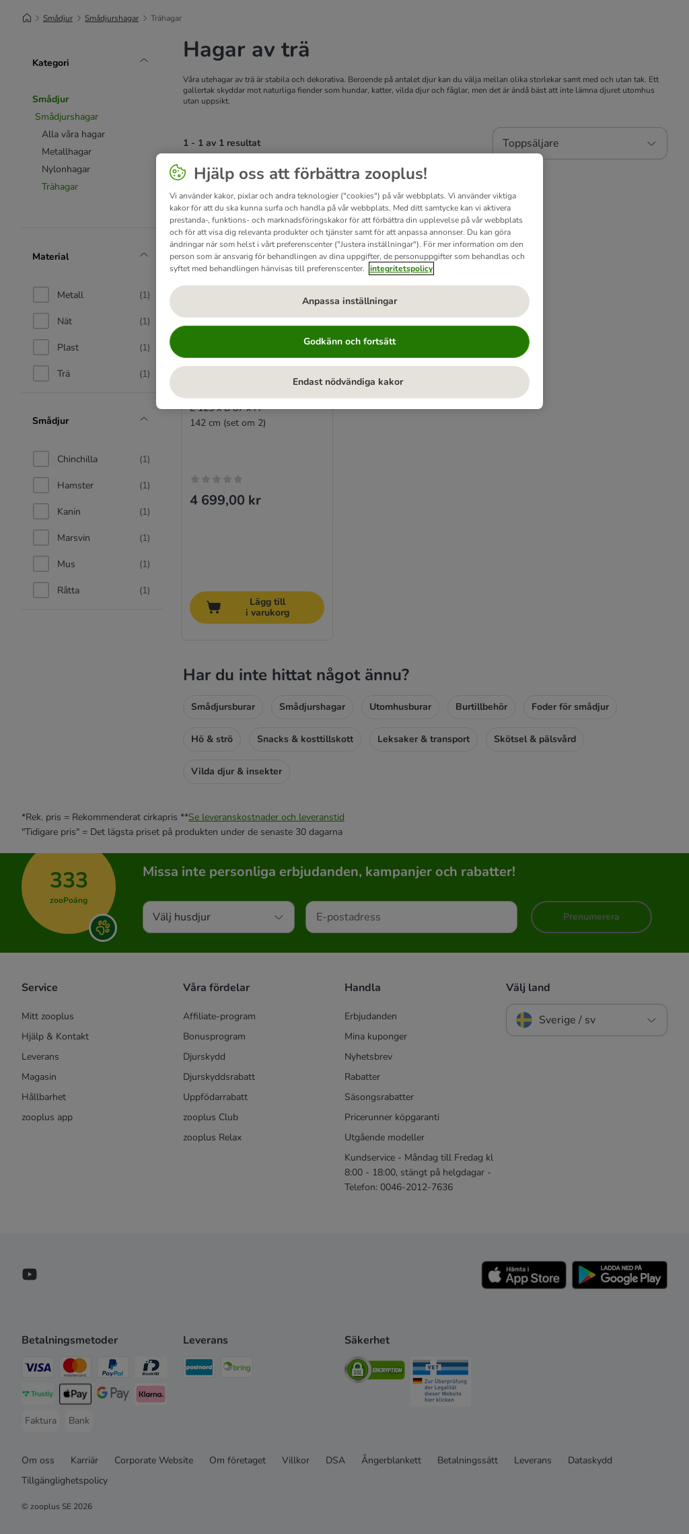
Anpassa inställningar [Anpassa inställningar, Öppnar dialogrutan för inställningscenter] (349, 301)
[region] (349, 281)
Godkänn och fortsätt (349, 341)
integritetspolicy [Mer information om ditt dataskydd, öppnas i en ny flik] (401, 268)
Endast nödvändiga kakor (349, 381)
